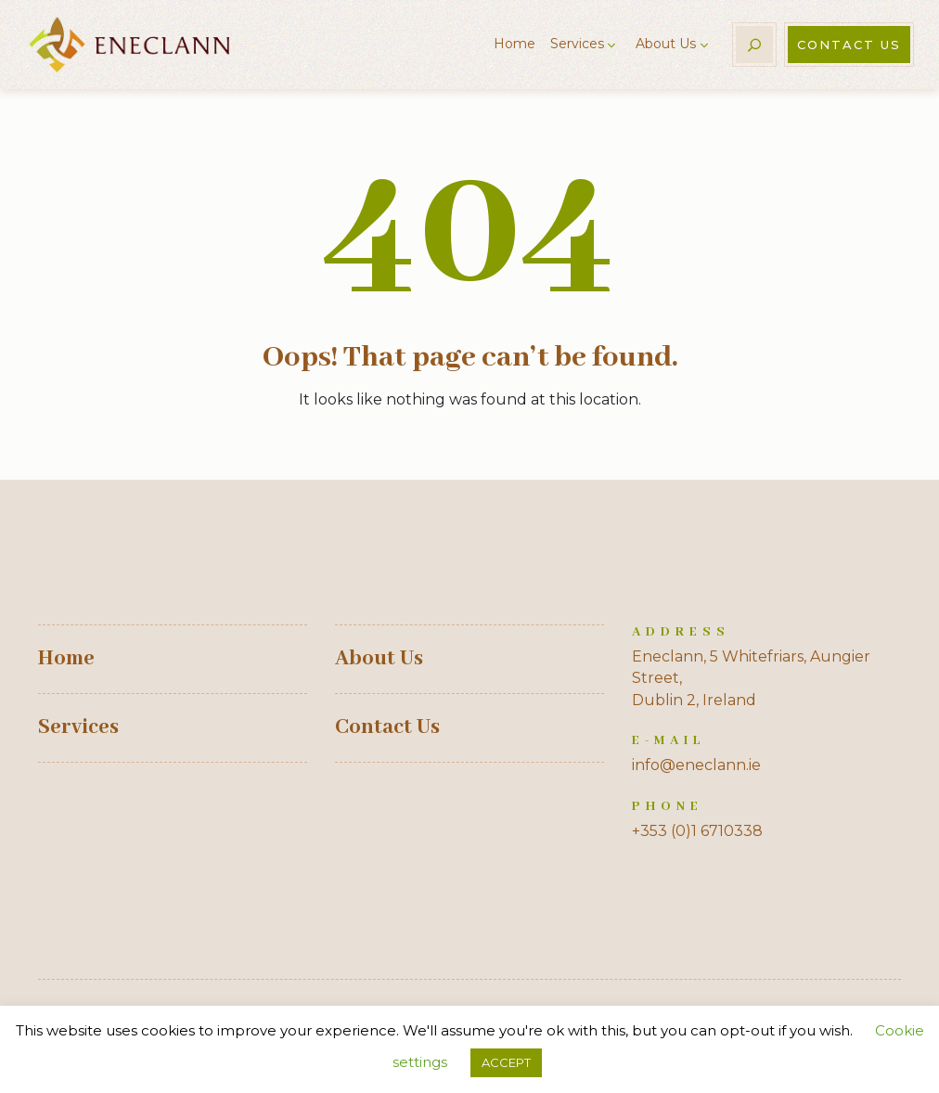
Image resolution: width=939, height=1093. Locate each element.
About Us (666, 43)
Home (514, 43)
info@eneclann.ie (696, 765)
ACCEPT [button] (506, 1062)
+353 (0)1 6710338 (697, 831)
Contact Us (849, 44)
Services (577, 43)
